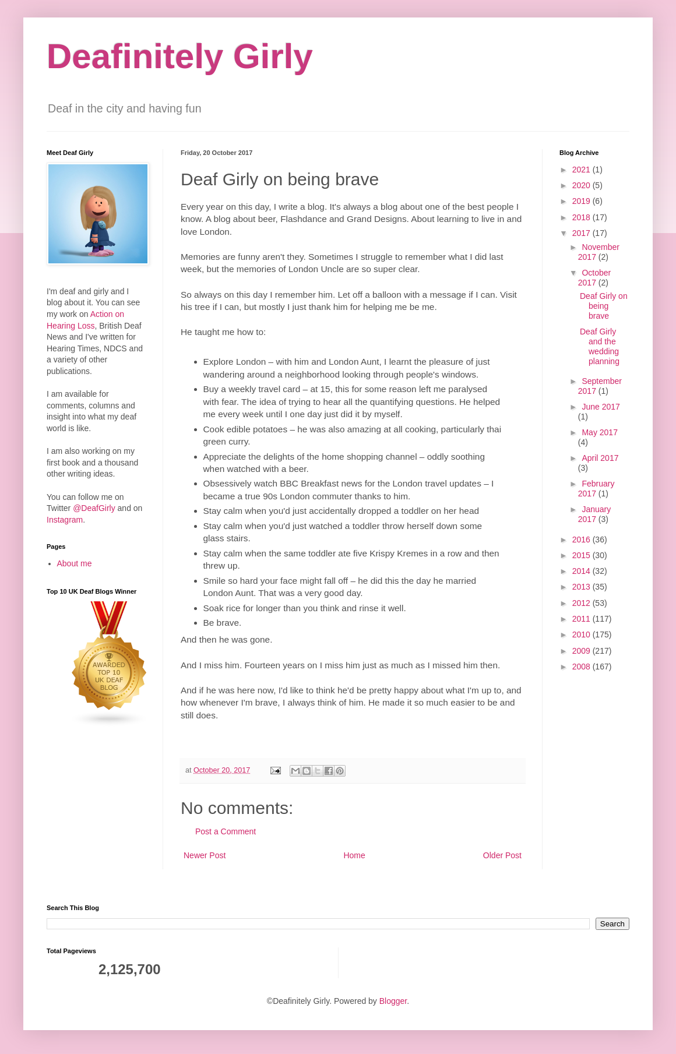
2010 (582, 634)
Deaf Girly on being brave (604, 305)
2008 (582, 666)
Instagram (65, 519)
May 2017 (599, 432)
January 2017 (594, 514)
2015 (582, 555)
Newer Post (205, 855)
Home (354, 855)
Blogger (393, 1001)
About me (74, 563)
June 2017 (600, 406)
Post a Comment (225, 831)
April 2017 (600, 458)
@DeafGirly (94, 508)
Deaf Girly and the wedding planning (599, 346)
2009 (582, 650)
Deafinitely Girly (180, 56)
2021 (582, 169)
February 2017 (596, 488)
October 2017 (594, 277)
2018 (582, 217)
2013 (582, 586)
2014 (582, 571)
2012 (582, 603)
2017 (582, 233)
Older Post (502, 855)
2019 (582, 201)
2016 (582, 539)
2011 (582, 618)
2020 (582, 185)
